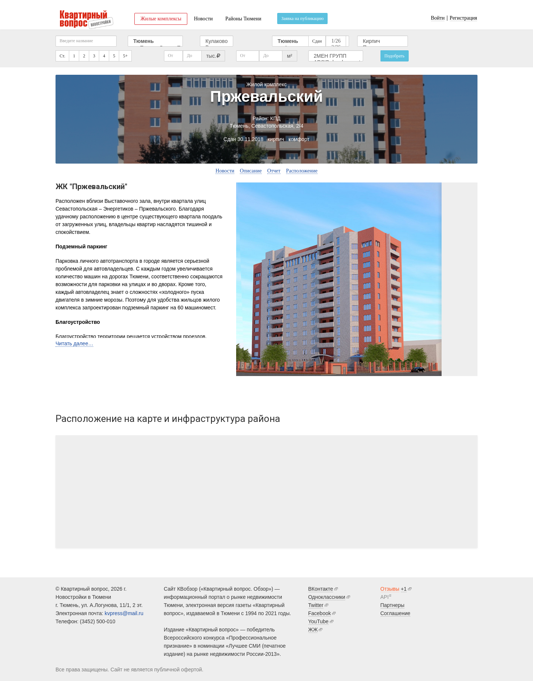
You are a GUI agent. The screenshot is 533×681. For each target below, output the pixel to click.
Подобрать (395, 55)
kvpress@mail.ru (124, 613)
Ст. (62, 55)
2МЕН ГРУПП (336, 56)
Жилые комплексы (160, 18)
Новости (203, 18)
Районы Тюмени (243, 18)
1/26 (336, 41)
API (385, 597)
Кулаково (216, 41)
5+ (125, 55)
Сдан (317, 41)
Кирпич (382, 41)
